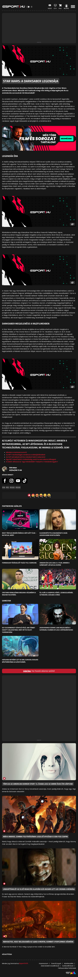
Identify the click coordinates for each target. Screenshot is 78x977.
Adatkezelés (68, 963)
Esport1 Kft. (23, 963)
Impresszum (43, 963)
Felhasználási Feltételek (67, 968)
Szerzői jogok (56, 963)
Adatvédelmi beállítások (50, 966)
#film (7, 487)
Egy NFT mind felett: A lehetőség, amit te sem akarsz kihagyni (31, 459)
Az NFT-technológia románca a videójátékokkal (25, 455)
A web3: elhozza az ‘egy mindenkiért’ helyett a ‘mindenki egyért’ (32, 462)
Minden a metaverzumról (16, 452)
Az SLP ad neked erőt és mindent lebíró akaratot (25, 457)
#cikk (3, 487)
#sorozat (18, 487)
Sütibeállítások (67, 966)
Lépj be (27, 671)
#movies (12, 487)
